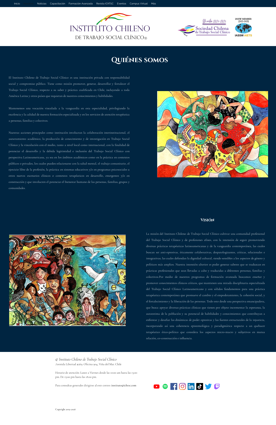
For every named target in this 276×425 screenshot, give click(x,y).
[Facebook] (173, 386)
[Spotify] (165, 386)
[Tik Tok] (199, 386)
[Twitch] (217, 386)
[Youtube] (156, 386)
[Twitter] (208, 386)
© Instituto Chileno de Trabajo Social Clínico (86, 359)
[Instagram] (182, 386)
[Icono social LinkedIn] (191, 386)
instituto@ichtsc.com (123, 385)
